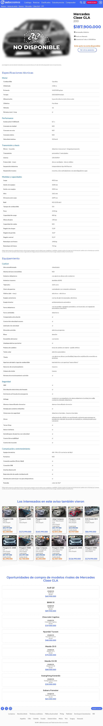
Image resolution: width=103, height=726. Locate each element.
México (61, 718)
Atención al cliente (22, 714)
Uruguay (72, 718)
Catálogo (27, 2)
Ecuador (43, 718)
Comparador (71, 2)
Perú (66, 718)
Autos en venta (12, 6)
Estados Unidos (52, 718)
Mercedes (28, 6)
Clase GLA (36, 6)
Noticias (36, 2)
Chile (29, 718)
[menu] (100, 2)
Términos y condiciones (36, 714)
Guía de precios (58, 2)
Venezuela (80, 718)
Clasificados (45, 2)
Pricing (62, 714)
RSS (94, 714)
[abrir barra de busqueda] (81, 2)
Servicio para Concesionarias (82, 714)
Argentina (23, 718)
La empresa (11, 714)
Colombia (36, 718)
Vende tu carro (91, 2)
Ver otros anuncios (87, 50)
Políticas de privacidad (51, 714)
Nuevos (3, 6)
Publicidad (69, 714)
